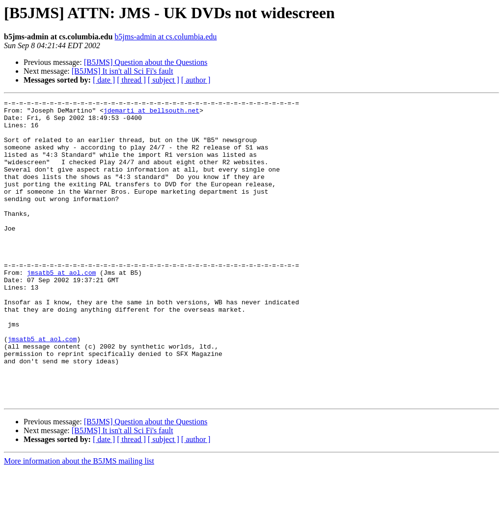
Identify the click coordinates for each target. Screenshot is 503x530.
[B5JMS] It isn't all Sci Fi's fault (122, 71)
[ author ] (196, 80)
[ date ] (104, 80)
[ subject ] (163, 80)
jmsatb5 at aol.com (61, 307)
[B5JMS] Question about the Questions (146, 62)
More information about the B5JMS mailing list (79, 521)
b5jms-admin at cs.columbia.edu (165, 36)
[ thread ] (131, 80)
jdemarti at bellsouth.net (151, 113)
